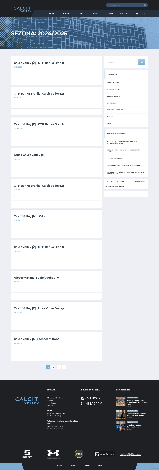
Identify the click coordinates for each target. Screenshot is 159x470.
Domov (51, 14)
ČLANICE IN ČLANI (113, 82)
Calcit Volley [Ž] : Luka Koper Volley (39, 308)
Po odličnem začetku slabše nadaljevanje (123, 165)
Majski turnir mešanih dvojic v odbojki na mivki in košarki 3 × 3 (125, 172)
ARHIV (109, 123)
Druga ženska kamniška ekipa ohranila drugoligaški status (122, 142)
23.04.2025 (18, 128)
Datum (109, 181)
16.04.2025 (17, 220)
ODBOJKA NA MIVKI (113, 96)
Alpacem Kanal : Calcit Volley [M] (37, 277)
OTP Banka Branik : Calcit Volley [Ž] (39, 93)
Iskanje (141, 62)
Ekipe (81, 14)
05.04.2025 (18, 343)
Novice (65, 14)
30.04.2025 (18, 67)
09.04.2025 (18, 282)
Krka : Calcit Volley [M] (29, 155)
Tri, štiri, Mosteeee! (114, 158)
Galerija (124, 14)
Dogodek (120, 181)
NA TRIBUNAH (111, 103)
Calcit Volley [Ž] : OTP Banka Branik (39, 63)
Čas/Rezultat (139, 181)
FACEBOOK (90, 398)
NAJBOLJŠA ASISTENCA (115, 110)
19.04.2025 (17, 159)
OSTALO (110, 117)
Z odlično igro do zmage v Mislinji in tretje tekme (124, 150)
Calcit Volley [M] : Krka (29, 216)
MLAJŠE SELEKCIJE (113, 89)
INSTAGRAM (91, 403)
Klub (95, 14)
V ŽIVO (110, 14)
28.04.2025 (18, 98)
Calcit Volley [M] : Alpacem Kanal (37, 339)
